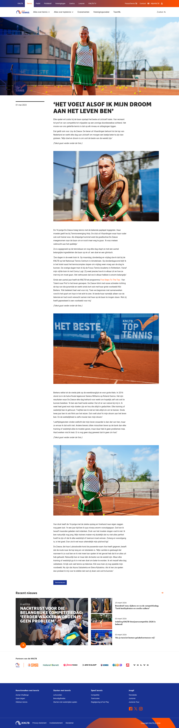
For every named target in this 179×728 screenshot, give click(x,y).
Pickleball (47, 3)
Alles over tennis (40, 12)
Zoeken (160, 12)
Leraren (82, 3)
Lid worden (57, 695)
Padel (38, 3)
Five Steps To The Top (110, 280)
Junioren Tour (134, 702)
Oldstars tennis (21, 702)
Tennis (29, 3)
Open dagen (20, 698)
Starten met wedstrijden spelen (65, 702)
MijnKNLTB (155, 3)
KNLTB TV (92, 3)
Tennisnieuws (60, 582)
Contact (143, 3)
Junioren (132, 698)
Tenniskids (133, 695)
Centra (72, 3)
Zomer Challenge (22, 695)
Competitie (95, 695)
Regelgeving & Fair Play (100, 702)
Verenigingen (60, 3)
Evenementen (83, 12)
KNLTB (20, 3)
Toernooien (95, 698)
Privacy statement (39, 723)
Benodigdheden (59, 698)
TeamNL (117, 12)
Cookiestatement (56, 723)
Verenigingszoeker (101, 12)
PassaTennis (131, 3)
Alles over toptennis (62, 12)
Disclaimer (70, 723)
